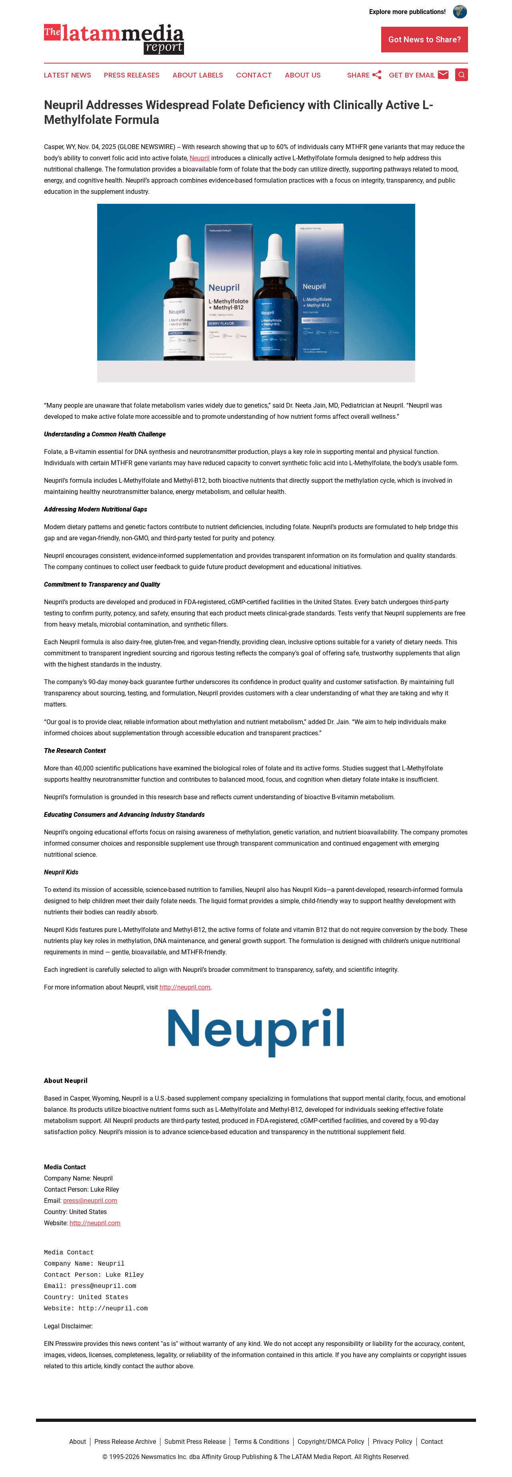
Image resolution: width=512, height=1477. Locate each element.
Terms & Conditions (261, 1441)
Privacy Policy (392, 1441)
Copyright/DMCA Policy (331, 1441)
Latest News (67, 75)
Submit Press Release (195, 1441)
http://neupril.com (185, 987)
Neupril (200, 158)
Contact (254, 75)
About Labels (197, 75)
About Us (303, 75)
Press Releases (132, 75)
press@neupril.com (90, 1200)
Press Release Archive (125, 1441)
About (77, 1441)
